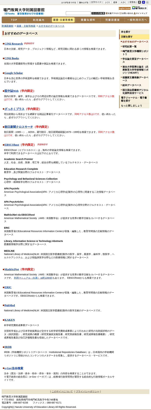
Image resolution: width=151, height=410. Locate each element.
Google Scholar (14, 73)
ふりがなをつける (68, 2)
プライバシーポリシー (87, 391)
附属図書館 (7, 26)
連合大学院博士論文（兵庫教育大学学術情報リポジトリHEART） (135, 69)
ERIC (8, 287)
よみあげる (84, 3)
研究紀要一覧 (129, 46)
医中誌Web (12, 91)
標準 (115, 2)
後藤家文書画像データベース (135, 79)
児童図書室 (112, 20)
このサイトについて (62, 391)
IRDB (8, 347)
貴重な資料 (88, 20)
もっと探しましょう (131, 105)
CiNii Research (14, 43)
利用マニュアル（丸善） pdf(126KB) (33, 278)
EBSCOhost (12, 144)
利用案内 (38, 20)
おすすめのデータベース (51, 26)
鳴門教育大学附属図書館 (33, 10)
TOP (14, 20)
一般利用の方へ (137, 20)
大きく (123, 2)
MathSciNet (12, 269)
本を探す (125, 31)
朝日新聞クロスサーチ (19, 126)
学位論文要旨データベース (135, 60)
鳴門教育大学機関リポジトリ (135, 53)
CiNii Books (12, 58)
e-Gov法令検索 (14, 368)
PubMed (10, 305)
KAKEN (10, 320)
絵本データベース (131, 85)
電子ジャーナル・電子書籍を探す (134, 99)
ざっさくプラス (14, 109)
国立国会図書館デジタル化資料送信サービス (135, 91)
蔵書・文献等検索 (63, 20)
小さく (107, 2)
